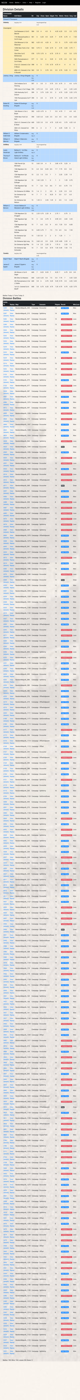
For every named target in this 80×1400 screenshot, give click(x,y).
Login (44, 3)
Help (31, 3)
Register (38, 3)
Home (11, 3)
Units (24, 3)
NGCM (4, 3)
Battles (17, 3)
